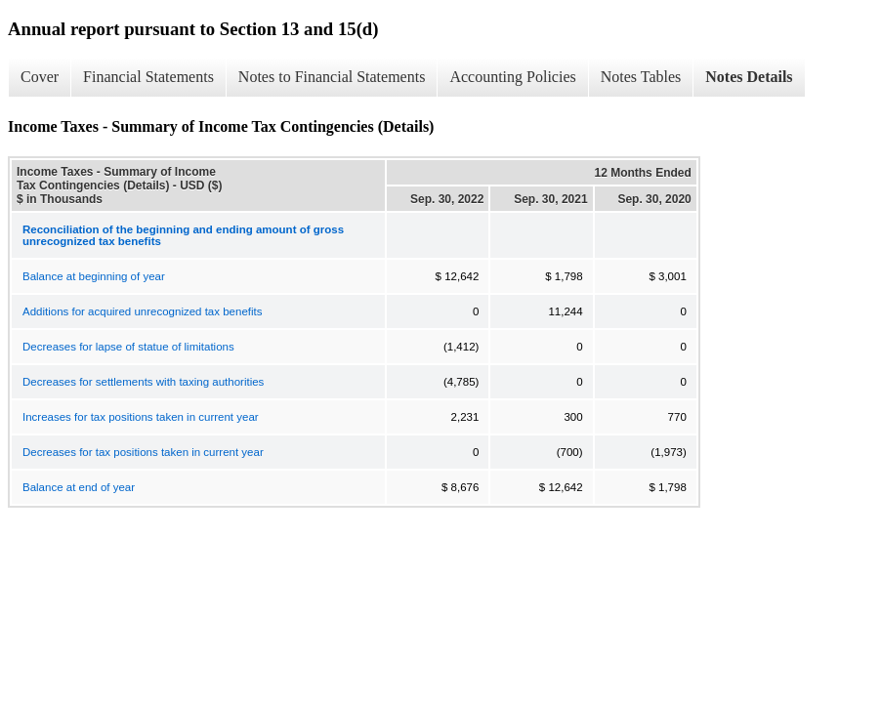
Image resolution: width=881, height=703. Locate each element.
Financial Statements (148, 76)
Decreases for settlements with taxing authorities (143, 382)
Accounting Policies (512, 76)
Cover (40, 76)
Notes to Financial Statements (332, 76)
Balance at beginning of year (93, 276)
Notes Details (748, 76)
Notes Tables (641, 76)
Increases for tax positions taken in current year (140, 417)
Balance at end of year (78, 487)
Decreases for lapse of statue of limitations (128, 346)
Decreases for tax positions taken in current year (143, 452)
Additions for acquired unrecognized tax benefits (142, 311)
